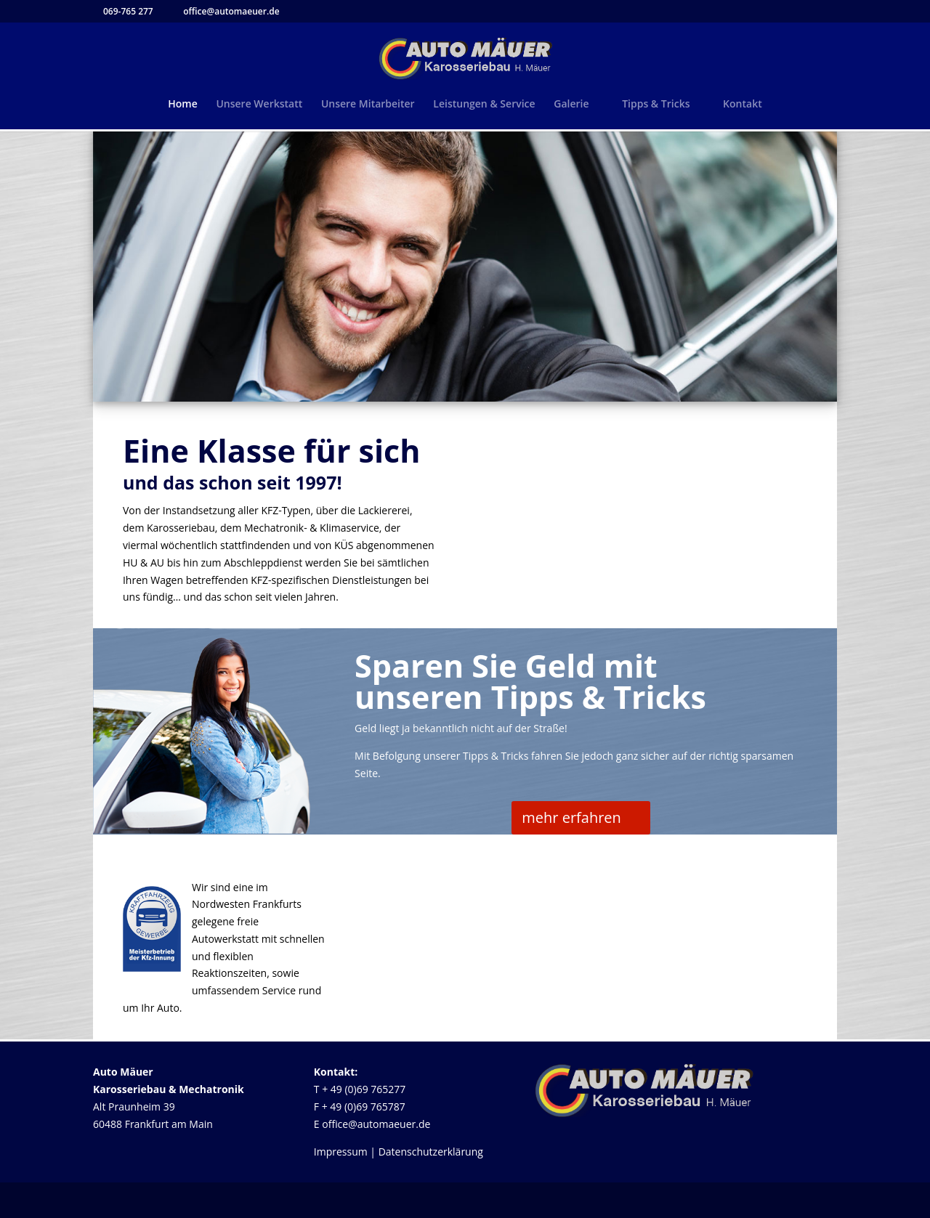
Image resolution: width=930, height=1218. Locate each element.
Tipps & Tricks (656, 104)
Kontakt (742, 104)
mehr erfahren (571, 817)
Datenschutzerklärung (431, 1151)
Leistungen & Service (484, 104)
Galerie (571, 104)
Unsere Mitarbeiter (368, 104)
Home (183, 104)
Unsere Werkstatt (259, 104)
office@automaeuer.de (376, 1124)
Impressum (341, 1151)
